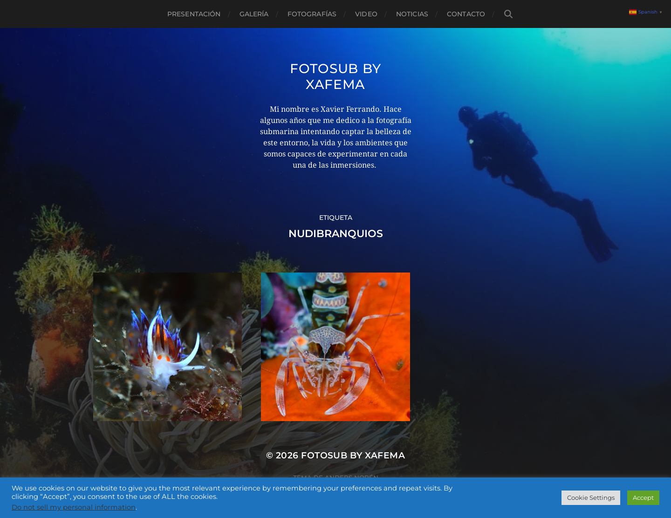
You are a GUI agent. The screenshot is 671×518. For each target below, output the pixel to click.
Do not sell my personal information (74, 507)
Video (366, 14)
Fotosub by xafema (335, 76)
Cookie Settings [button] (591, 497)
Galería (254, 14)
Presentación (194, 14)
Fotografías (312, 14)
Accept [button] (643, 497)
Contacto (466, 14)
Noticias (412, 14)
